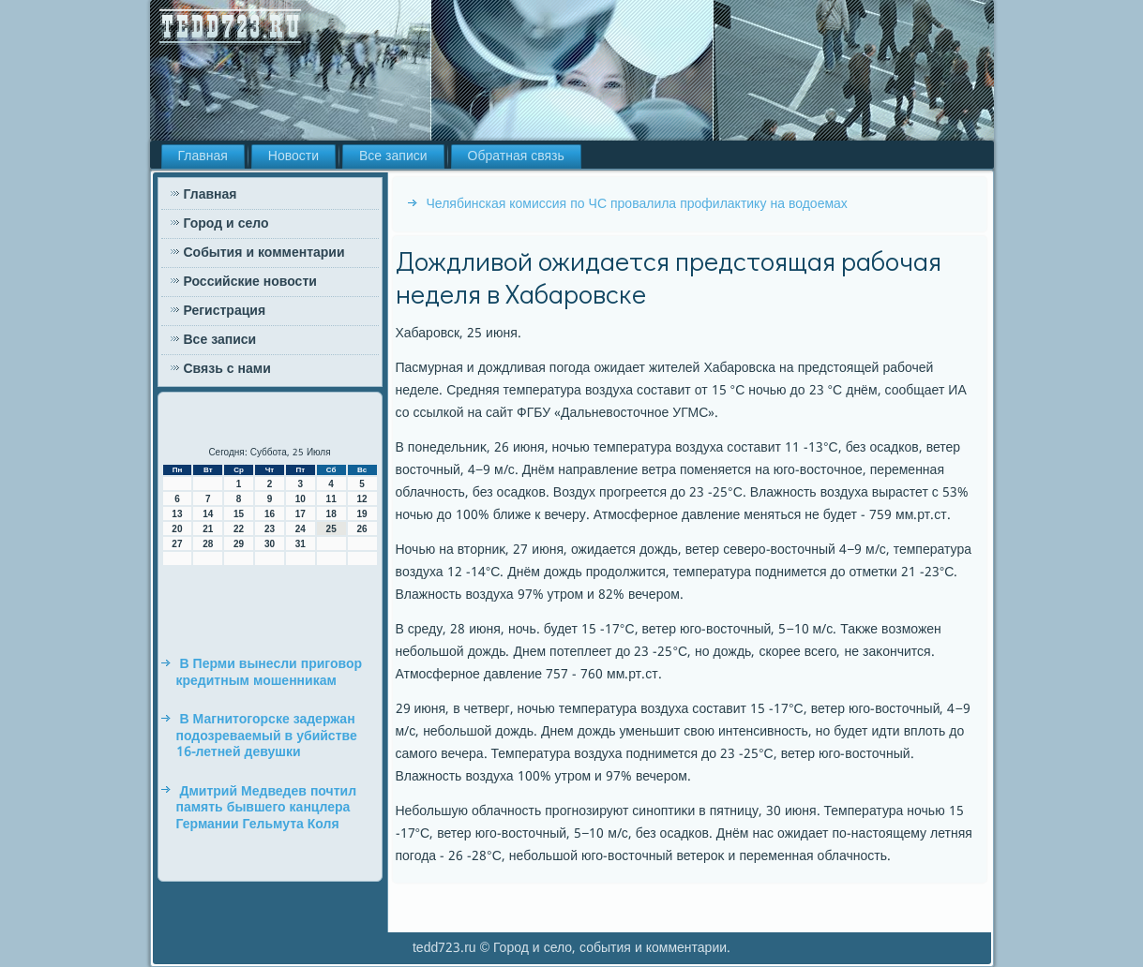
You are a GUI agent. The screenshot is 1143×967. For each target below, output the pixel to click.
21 (208, 529)
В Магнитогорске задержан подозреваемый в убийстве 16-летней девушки (266, 736)
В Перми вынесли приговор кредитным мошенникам (269, 672)
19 (361, 514)
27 (177, 544)
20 (177, 529)
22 (238, 529)
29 (238, 544)
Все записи (393, 156)
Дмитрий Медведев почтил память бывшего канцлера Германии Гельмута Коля (266, 808)
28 (208, 544)
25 (331, 529)
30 (269, 544)
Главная (203, 156)
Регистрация (225, 311)
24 (300, 529)
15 (238, 514)
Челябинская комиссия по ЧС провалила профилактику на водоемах (637, 204)
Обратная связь (516, 156)
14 (208, 514)
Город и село (226, 224)
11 (331, 499)
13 (177, 514)
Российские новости (250, 282)
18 (331, 514)
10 (300, 499)
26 (361, 529)
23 (269, 529)
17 (300, 514)
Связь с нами (227, 369)
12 (361, 499)
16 (269, 514)
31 (300, 544)
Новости (293, 156)
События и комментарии (264, 253)
